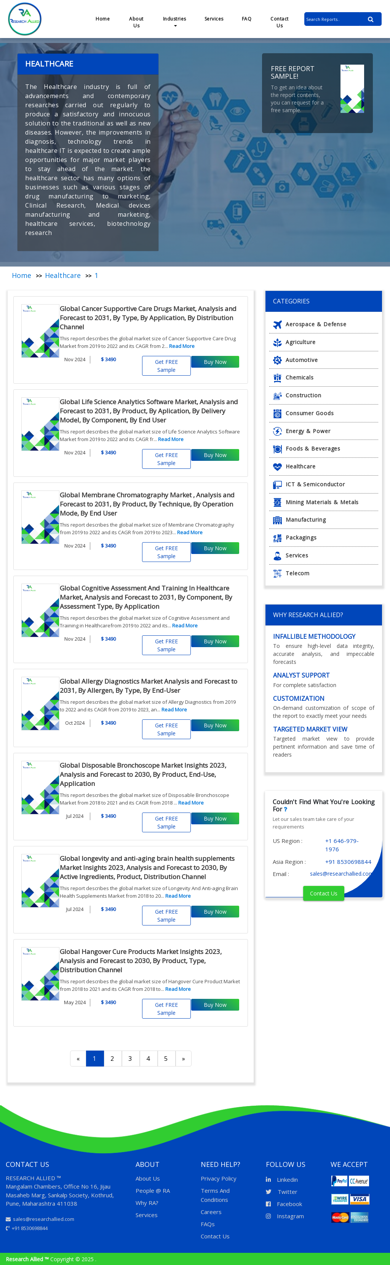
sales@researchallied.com (40, 1219)
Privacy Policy (219, 1178)
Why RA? (147, 1202)
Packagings (295, 537)
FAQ (247, 19)
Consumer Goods (303, 413)
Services (214, 19)
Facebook (284, 1204)
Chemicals (293, 377)
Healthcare (63, 275)
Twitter (281, 1191)
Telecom (291, 573)
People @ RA (153, 1190)
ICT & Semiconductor (309, 484)
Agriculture (294, 342)
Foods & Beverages (306, 448)
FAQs (208, 1224)
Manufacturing (299, 519)
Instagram (285, 1216)
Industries (174, 22)
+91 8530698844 (27, 1228)
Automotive (295, 359)
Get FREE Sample (166, 365)
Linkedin (282, 1179)
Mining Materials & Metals (316, 502)
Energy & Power (302, 431)
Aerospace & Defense (310, 324)
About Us (136, 22)
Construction (297, 395)
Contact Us (279, 22)
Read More (182, 346)
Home (103, 19)
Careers (211, 1212)
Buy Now (215, 361)
